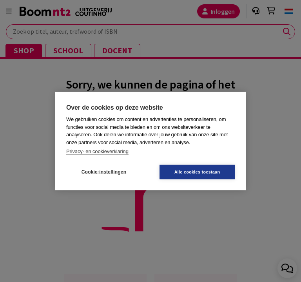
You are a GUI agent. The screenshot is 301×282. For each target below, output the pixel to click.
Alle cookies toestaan (197, 171)
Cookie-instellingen (104, 172)
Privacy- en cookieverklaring (97, 151)
